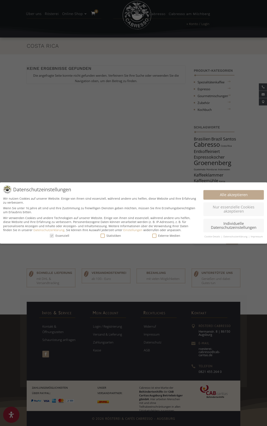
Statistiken (111, 234)
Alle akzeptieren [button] (234, 193)
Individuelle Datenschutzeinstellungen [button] (233, 224)
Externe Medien (166, 234)
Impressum (257, 235)
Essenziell (59, 234)
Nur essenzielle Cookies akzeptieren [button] (233, 207)
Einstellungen (132, 229)
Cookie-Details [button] (212, 235)
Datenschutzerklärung (48, 229)
